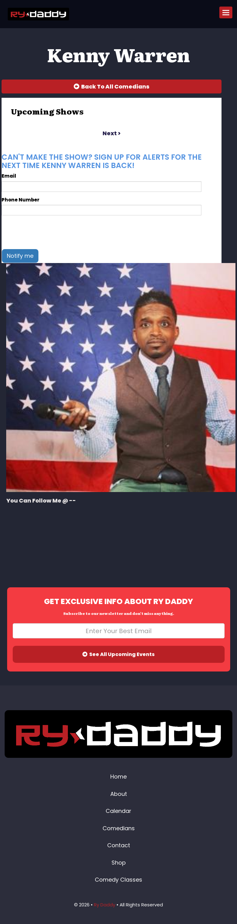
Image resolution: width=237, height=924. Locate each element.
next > (112, 133)
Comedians (119, 828)
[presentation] (49, 232)
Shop (119, 862)
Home (118, 776)
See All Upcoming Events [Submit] (118, 654)
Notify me (20, 256)
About (118, 794)
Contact (118, 845)
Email (9, 176)
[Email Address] (119, 630)
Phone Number (20, 199)
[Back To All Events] (112, 87)
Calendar (118, 811)
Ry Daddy (104, 904)
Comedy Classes (118, 879)
